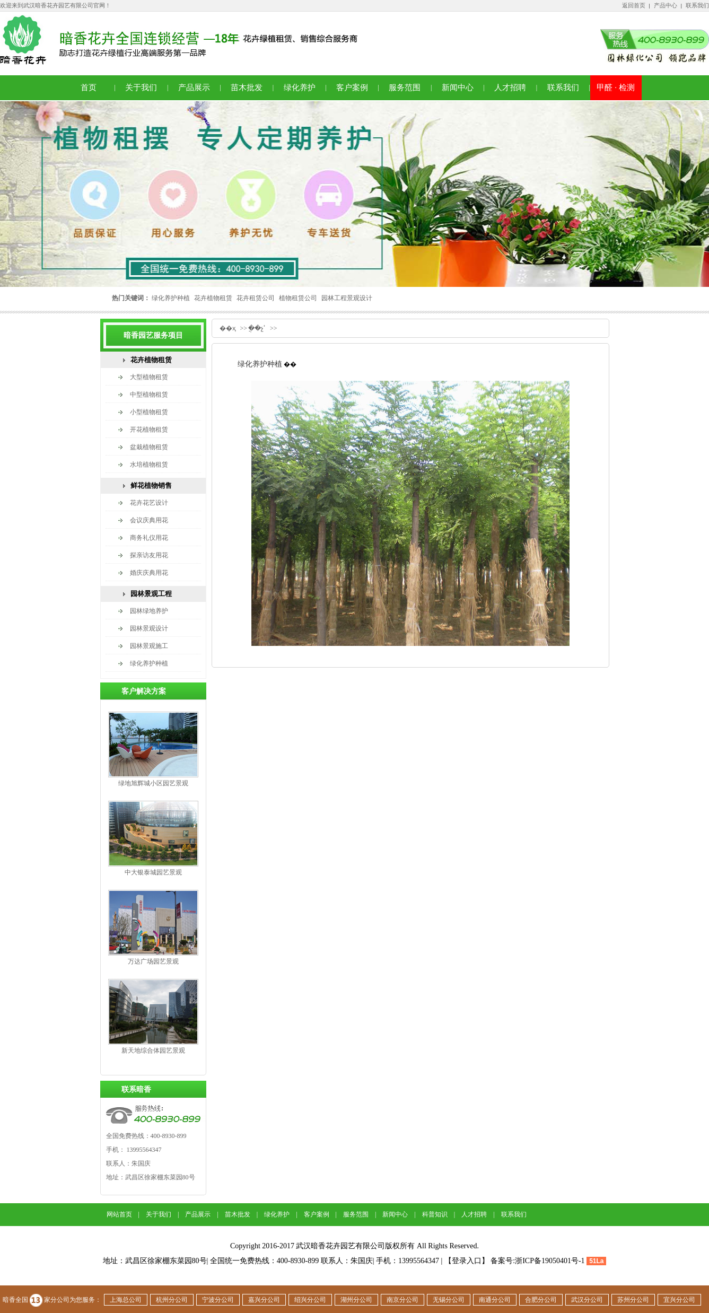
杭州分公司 (172, 1299)
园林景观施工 (149, 646)
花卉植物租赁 (213, 298)
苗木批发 (246, 87)
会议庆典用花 (149, 520)
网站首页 (119, 1214)
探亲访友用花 (149, 555)
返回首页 (633, 5)
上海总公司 (126, 1299)
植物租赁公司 (298, 298)
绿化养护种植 (171, 298)
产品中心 (665, 5)
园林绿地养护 (149, 611)
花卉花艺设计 (149, 502)
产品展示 (194, 87)
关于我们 (141, 87)
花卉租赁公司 (256, 298)
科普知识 (435, 1214)
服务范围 (405, 87)
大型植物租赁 (149, 377)
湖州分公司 (356, 1299)
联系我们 (697, 5)
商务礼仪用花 (149, 537)
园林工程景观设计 (346, 298)
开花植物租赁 (149, 429)
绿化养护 (300, 87)
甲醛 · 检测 (615, 87)
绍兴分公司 (310, 1299)
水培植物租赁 (149, 464)
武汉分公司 (587, 1299)
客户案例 (352, 87)
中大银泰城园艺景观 (153, 872)
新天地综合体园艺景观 (153, 1050)
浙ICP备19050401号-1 (549, 1261)
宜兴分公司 (679, 1299)
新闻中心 (458, 87)
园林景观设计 (149, 628)
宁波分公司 (218, 1299)
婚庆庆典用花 (149, 572)
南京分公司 (402, 1299)
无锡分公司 (449, 1299)
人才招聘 (510, 87)
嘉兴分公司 (264, 1299)
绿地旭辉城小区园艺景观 (153, 783)
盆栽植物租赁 (149, 447)
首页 (89, 87)
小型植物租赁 (149, 412)
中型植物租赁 (149, 394)
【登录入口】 (466, 1261)
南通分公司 (495, 1299)
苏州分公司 (633, 1299)
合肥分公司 (541, 1299)
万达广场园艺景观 (153, 961)
